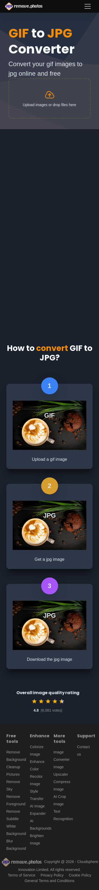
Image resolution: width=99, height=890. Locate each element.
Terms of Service (21, 875)
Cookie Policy (80, 875)
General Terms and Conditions (49, 881)
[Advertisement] (49, 181)
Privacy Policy (52, 875)
